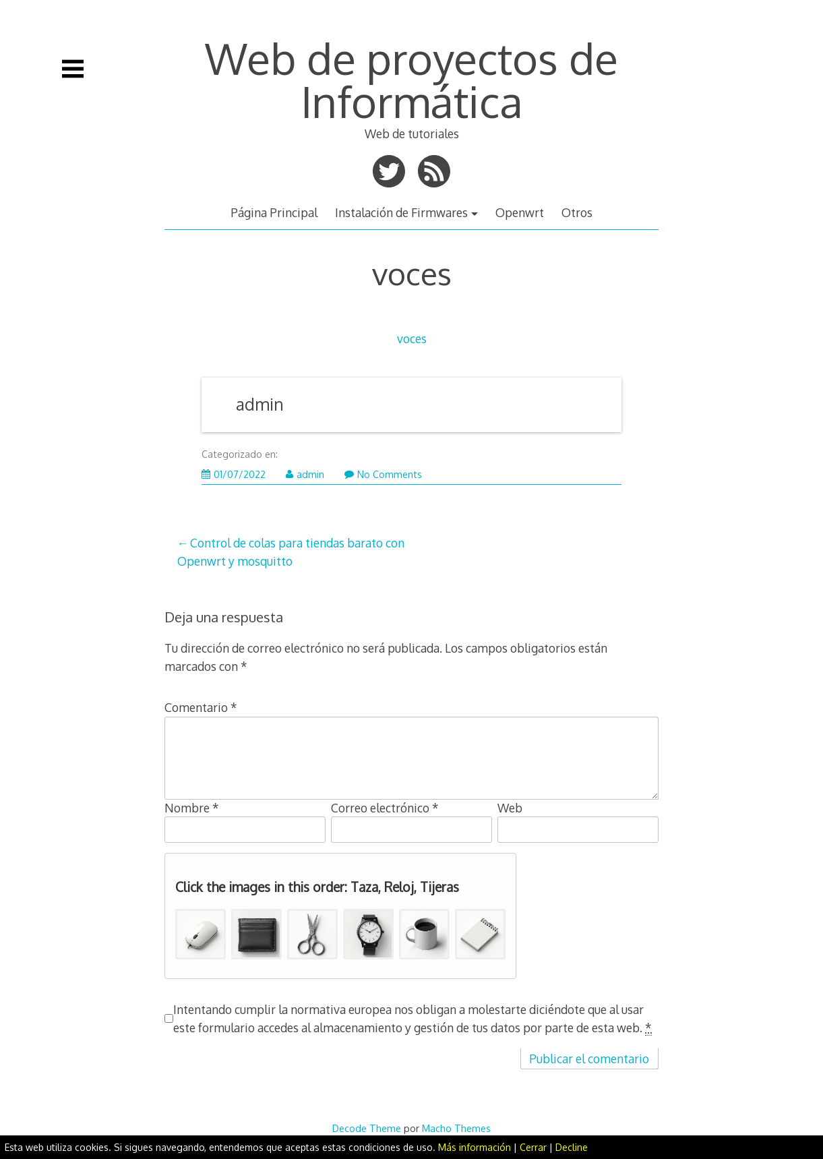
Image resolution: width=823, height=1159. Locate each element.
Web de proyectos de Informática (411, 79)
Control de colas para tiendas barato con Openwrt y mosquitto (290, 551)
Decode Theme (366, 1128)
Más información (474, 1147)
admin (260, 404)
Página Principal (274, 212)
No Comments (383, 474)
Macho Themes (456, 1128)
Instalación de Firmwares (401, 212)
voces (412, 338)
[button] (200, 934)
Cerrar (533, 1147)
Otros (576, 212)
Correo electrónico (385, 807)
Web (509, 807)
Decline (571, 1147)
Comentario (200, 707)
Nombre (191, 807)
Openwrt (519, 212)
